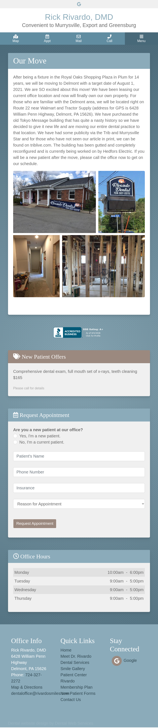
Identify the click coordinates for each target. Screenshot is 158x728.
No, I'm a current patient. (41, 442)
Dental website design (28, 724)
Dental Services (74, 663)
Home (65, 650)
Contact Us (70, 700)
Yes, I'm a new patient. (39, 436)
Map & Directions (26, 688)
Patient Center (73, 675)
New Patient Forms (77, 694)
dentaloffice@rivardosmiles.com (40, 694)
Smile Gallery (72, 669)
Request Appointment (36, 524)
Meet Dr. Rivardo (75, 657)
